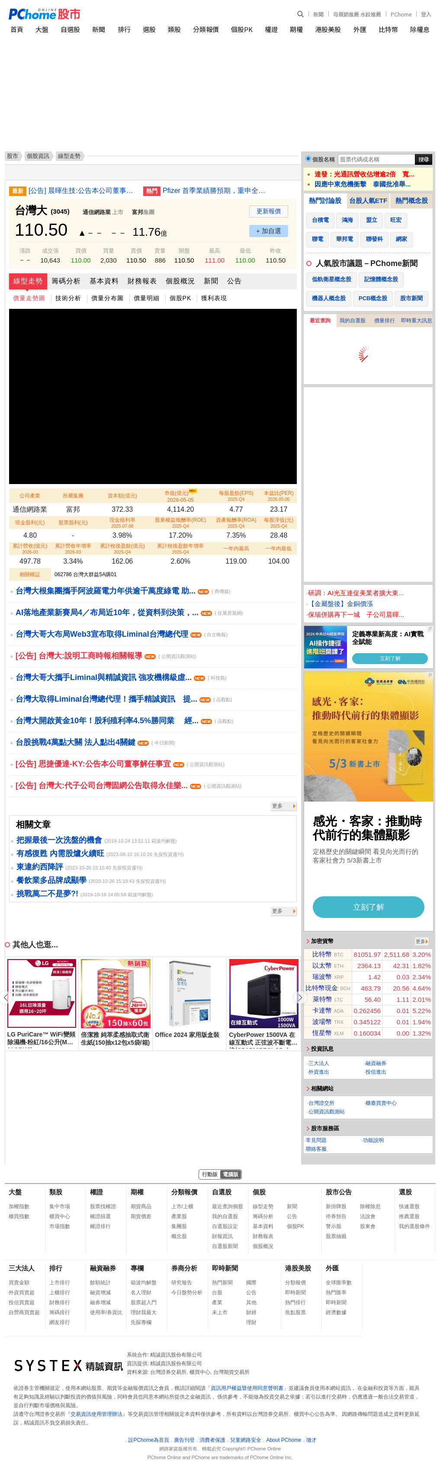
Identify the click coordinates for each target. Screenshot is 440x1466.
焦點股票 (295, 1312)
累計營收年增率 (73, 549)
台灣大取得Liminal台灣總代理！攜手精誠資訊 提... (124, 699)
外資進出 (318, 1072)
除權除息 (370, 1206)
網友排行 (59, 1322)
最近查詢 (320, 321)
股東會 (368, 1226)
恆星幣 (322, 1032)
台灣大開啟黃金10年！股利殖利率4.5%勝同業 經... (124, 720)
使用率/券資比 (106, 1312)
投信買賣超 (22, 1302)
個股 (259, 1192)
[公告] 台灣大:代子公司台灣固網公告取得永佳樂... (128, 785)
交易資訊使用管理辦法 (96, 1414)
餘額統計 (100, 1283)
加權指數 (19, 1206)
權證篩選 (100, 1216)
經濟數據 (336, 1312)
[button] (300, 997)
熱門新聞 (222, 1283)
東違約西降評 (39, 867)
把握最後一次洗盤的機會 (59, 840)
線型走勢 (28, 281)
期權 (296, 29)
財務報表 (142, 281)
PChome (401, 14)
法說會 (368, 1216)
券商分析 (184, 1268)
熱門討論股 (325, 200)
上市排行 (59, 1283)
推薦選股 (409, 1216)
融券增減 (100, 1302)
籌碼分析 (66, 281)
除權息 (420, 29)
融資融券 (376, 1063)
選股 (149, 29)
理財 (251, 1322)
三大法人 (318, 1063)
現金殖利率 (122, 523)
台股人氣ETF (368, 200)
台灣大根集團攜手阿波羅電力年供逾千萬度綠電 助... (123, 591)
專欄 (137, 1268)
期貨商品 (141, 1206)
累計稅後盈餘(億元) (122, 549)
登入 (426, 14)
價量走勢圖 (29, 298)
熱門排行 (295, 1302)
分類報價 (206, 29)
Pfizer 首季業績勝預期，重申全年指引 (217, 190)
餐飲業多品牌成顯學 (51, 880)
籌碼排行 (59, 1312)
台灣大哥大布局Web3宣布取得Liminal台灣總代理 (122, 634)
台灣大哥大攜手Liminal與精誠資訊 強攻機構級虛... (121, 677)
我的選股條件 (414, 1226)
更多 (277, 806)
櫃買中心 (59, 1216)
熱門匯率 (336, 1293)
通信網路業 (97, 212)
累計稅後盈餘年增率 (180, 549)
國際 (251, 1283)
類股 (174, 29)
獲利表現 (214, 298)
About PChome (283, 1440)
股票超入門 (144, 1302)
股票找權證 (103, 1206)
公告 (234, 281)
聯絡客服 (316, 1149)
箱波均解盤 (144, 1283)
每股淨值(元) (278, 523)
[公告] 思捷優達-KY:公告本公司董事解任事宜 (120, 764)
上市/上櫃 (182, 1206)
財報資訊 (222, 1236)
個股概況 (180, 281)
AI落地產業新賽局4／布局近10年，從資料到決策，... (129, 612)
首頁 (16, 29)
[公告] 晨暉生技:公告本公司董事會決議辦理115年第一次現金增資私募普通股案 (83, 190)
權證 (271, 29)
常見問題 (316, 1140)
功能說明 (373, 1140)
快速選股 (409, 1206)
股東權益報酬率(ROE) (180, 523)
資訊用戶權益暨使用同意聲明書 (247, 1388)
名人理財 (141, 1293)
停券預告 (336, 1216)
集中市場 (59, 1206)
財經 (251, 1312)
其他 (251, 1302)
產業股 (179, 1216)
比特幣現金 (321, 987)
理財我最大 (144, 1312)
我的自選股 (353, 321)
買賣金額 (19, 1283)
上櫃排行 (59, 1293)
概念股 (179, 1236)
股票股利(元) (73, 523)
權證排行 (100, 1226)
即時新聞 (225, 1268)
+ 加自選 (268, 230)
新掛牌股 (336, 1206)
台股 (217, 1293)
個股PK (242, 29)
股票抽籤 (336, 1236)
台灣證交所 (321, 1103)
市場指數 (59, 1226)
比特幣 (388, 29)
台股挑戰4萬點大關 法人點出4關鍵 (95, 742)
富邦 (137, 212)
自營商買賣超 (24, 1312)
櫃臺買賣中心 (381, 1103)
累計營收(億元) (30, 549)
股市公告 (339, 1192)
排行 (124, 29)
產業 (217, 1302)
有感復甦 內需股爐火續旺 (60, 853)
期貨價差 (141, 1216)
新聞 (318, 14)
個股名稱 (323, 159)
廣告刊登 (184, 1440)
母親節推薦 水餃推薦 (357, 14)
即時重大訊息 (416, 321)
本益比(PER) (279, 496)
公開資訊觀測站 (326, 1112)
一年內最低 (279, 548)
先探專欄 (141, 1322)
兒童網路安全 (245, 1440)
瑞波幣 (322, 976)
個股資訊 (38, 156)
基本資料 (104, 281)
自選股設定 (225, 1226)
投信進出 (376, 1072)
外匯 (359, 29)
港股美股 (328, 29)
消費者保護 (212, 1440)
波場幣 (322, 1021)
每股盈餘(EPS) (236, 496)
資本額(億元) (122, 496)
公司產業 (29, 496)
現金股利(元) (30, 523)
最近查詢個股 (227, 1206)
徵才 (311, 1440)
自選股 (70, 29)
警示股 (333, 1226)
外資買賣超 (22, 1293)
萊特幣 (322, 999)
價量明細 (147, 298)
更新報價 (269, 211)
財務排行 (59, 1302)
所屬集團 (73, 496)
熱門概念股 (411, 200)
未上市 (220, 1312)
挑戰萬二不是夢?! (47, 893)
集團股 (179, 1226)
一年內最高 (236, 548)
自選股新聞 (225, 1246)
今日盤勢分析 (186, 1293)
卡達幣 (322, 1010)
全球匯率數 (339, 1283)
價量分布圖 (107, 298)
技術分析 (68, 298)
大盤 (41, 29)
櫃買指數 (19, 1216)
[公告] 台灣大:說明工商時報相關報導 (106, 655)
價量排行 (384, 321)
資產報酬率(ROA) (236, 523)
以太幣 (322, 965)
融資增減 (100, 1293)
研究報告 (181, 1283)
